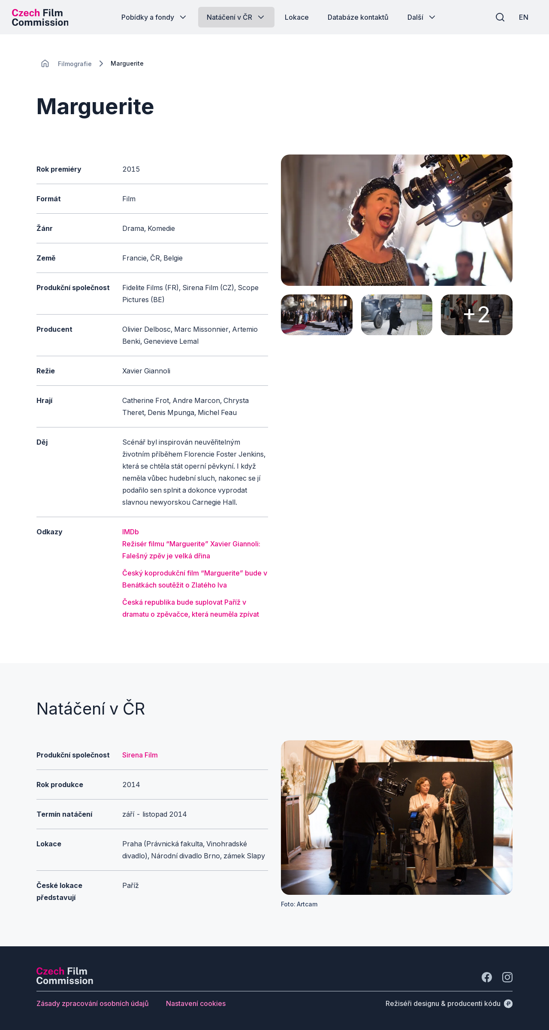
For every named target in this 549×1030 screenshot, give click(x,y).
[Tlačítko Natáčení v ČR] (236, 17)
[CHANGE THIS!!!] (45, 63)
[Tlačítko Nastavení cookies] (196, 1003)
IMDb (130, 531)
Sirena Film (140, 755)
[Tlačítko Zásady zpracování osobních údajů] (92, 1003)
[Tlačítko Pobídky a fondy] (154, 17)
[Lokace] (75, 63)
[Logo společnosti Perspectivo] (64, 981)
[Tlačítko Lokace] (296, 17)
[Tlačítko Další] (422, 17)
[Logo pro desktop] (41, 17)
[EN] (523, 17)
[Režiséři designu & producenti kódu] (449, 1003)
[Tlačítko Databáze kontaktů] (358, 17)
